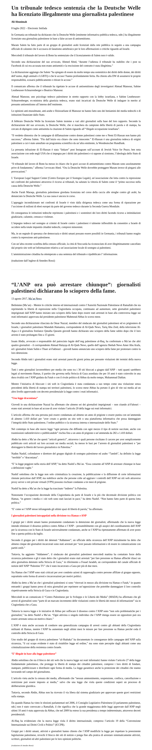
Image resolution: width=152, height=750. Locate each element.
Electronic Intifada (37, 28)
